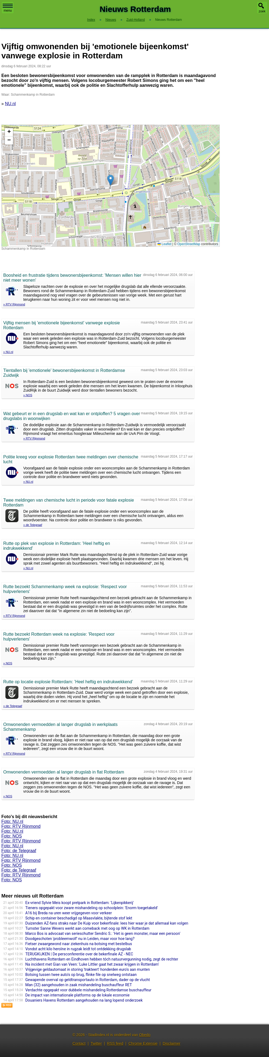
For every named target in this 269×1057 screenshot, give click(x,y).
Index (91, 20)
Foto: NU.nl (12, 821)
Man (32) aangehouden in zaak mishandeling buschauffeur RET (78, 985)
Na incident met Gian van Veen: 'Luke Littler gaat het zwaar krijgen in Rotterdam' (92, 964)
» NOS (27, 395)
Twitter (96, 1043)
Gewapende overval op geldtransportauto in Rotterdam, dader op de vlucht (87, 980)
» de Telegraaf (32, 524)
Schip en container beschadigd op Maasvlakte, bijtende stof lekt (78, 918)
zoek (262, 11)
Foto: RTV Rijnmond (21, 826)
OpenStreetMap (188, 244)
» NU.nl (8, 352)
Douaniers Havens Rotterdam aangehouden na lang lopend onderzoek (84, 1000)
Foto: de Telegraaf (18, 850)
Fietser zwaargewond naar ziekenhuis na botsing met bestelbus (78, 944)
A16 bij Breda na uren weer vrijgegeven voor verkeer (68, 913)
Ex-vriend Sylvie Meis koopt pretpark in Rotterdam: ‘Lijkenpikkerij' (79, 903)
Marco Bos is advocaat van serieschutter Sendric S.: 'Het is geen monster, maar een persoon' (103, 933)
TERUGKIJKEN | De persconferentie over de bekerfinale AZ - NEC (79, 954)
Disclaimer (171, 1043)
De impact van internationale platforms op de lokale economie (77, 995)
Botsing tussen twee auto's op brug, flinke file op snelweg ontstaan (81, 974)
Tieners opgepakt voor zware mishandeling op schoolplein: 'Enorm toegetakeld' (91, 908)
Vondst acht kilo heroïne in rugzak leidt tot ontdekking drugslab (78, 949)
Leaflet (164, 244)
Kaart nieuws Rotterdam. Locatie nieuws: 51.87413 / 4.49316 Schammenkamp (110, 185)
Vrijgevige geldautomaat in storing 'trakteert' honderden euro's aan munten (87, 969)
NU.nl (10, 103)
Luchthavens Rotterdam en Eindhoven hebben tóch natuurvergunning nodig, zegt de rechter (101, 959)
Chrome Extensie (142, 1043)
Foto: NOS (11, 836)
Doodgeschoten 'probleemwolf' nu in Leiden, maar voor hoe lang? (79, 938)
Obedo (144, 1035)
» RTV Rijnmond (14, 304)
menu (8, 8)
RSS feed (115, 1043)
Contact (79, 1043)
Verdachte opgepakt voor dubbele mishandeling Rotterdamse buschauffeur (88, 990)
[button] (110, 180)
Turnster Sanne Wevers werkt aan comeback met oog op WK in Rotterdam (87, 928)
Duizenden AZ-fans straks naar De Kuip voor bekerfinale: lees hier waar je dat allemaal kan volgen (106, 923)
